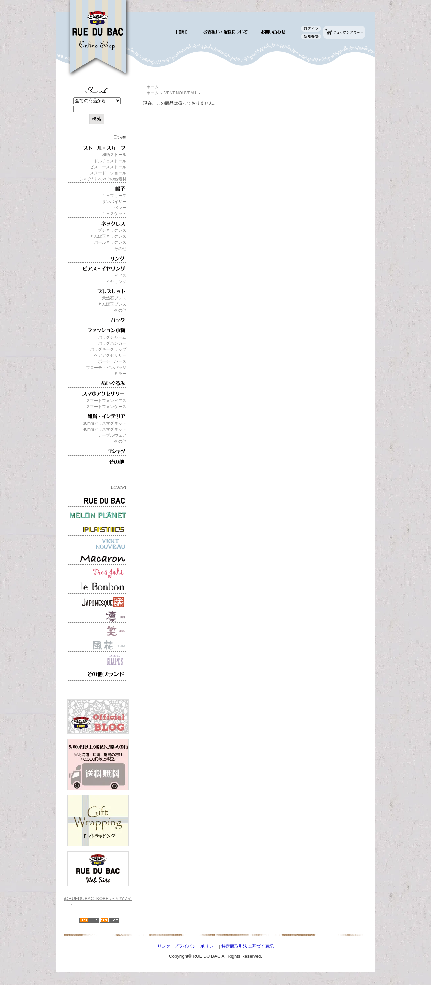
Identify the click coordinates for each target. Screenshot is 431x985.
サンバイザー (114, 201)
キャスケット (114, 213)
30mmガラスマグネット (104, 423)
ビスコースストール (108, 167)
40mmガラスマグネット (104, 429)
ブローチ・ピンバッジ (106, 367)
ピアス (120, 275)
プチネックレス (112, 230)
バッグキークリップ (108, 349)
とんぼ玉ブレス (112, 304)
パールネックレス (110, 242)
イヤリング (116, 281)
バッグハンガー (112, 343)
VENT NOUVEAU (180, 93)
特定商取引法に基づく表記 (247, 946)
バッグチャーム (112, 337)
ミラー (120, 373)
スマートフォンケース (106, 406)
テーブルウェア (112, 435)
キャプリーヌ (114, 195)
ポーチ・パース (112, 361)
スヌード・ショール (108, 173)
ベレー (120, 207)
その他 (120, 248)
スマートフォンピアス (106, 400)
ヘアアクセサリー (110, 355)
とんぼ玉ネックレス (108, 236)
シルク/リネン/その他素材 (102, 179)
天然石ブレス (114, 298)
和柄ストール (114, 154)
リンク (163, 946)
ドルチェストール (110, 160)
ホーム (152, 87)
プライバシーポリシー (196, 946)
